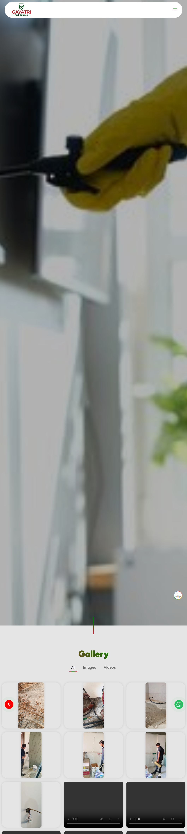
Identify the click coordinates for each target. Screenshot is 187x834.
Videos (110, 667)
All (73, 667)
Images (89, 667)
